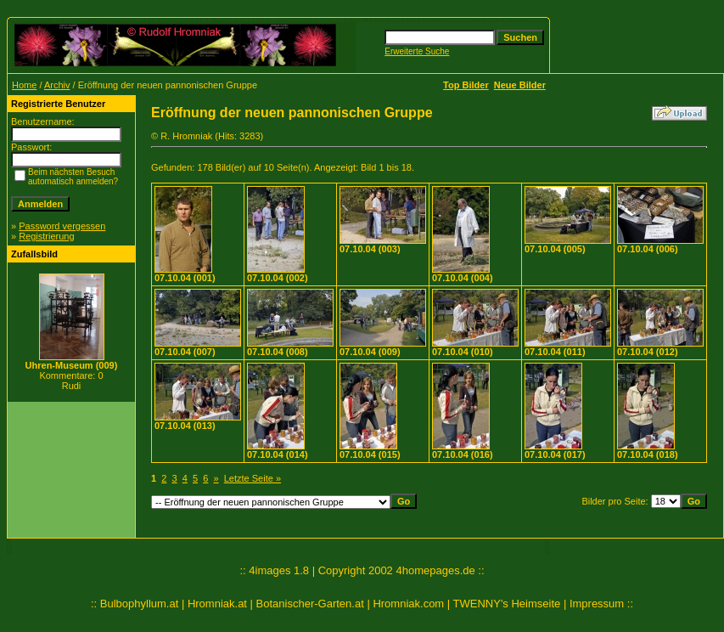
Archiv (57, 85)
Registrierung (46, 236)
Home (24, 85)
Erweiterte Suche (416, 51)
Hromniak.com (408, 603)
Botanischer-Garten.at (310, 603)
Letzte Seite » (252, 478)
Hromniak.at (217, 603)
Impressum (597, 603)
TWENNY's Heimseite (507, 603)
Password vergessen (62, 226)
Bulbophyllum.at (139, 603)
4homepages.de (435, 570)
